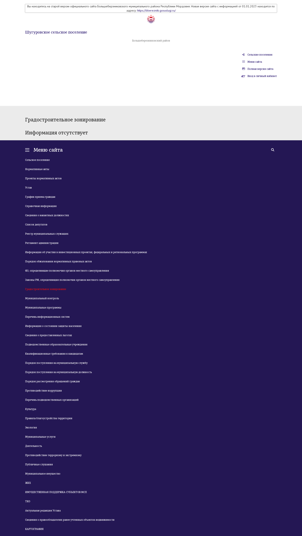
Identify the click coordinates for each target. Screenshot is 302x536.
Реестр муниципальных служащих (46, 233)
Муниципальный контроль (42, 298)
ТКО (27, 501)
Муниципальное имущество (42, 473)
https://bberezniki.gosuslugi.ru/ (156, 10)
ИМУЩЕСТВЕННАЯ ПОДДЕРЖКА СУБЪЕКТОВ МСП (56, 492)
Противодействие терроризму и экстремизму (53, 455)
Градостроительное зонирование (45, 289)
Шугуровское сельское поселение (56, 32)
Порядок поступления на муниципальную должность (58, 372)
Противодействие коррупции (43, 390)
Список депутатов (36, 224)
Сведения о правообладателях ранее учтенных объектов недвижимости (70, 519)
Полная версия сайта (260, 69)
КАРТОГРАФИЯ (34, 529)
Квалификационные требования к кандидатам (54, 353)
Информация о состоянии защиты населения (53, 326)
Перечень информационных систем (47, 316)
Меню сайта (254, 61)
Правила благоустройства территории (48, 418)
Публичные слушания (39, 464)
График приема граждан (40, 196)
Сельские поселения (259, 54)
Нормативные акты (37, 169)
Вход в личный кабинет (262, 76)
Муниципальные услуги (40, 436)
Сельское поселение (37, 160)
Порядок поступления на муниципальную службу (56, 363)
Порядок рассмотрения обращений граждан (52, 381)
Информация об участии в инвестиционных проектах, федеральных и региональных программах (86, 252)
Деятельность (33, 446)
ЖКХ (28, 482)
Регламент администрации (42, 243)
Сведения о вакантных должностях (47, 215)
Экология (31, 427)
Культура (30, 409)
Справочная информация (41, 206)
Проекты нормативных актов (43, 178)
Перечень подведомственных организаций (52, 399)
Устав (28, 187)
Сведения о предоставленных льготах (48, 335)
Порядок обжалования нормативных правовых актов (58, 261)
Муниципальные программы (43, 307)
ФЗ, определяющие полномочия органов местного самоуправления (67, 270)
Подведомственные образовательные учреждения (56, 344)
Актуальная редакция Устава (43, 510)
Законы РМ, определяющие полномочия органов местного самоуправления (72, 279)
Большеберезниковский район (151, 40)
